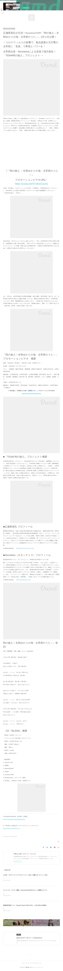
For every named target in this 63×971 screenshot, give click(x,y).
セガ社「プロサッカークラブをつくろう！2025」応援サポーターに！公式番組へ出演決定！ (30, 875)
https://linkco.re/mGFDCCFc (11, 828)
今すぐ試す (26, 7)
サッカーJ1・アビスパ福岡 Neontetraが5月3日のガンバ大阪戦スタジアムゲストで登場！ (30, 890)
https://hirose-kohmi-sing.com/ (25, 548)
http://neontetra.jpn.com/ (23, 580)
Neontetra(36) (6, 836)
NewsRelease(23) (13, 836)
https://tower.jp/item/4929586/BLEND (14, 819)
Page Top (31, 956)
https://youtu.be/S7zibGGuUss (31, 183)
